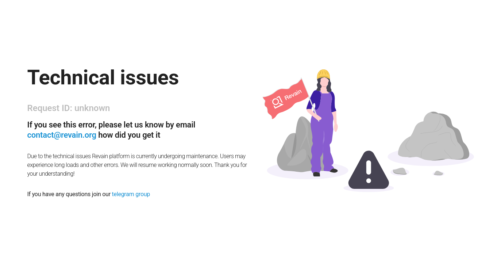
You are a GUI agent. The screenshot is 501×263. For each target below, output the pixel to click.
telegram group (131, 194)
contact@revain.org (61, 135)
